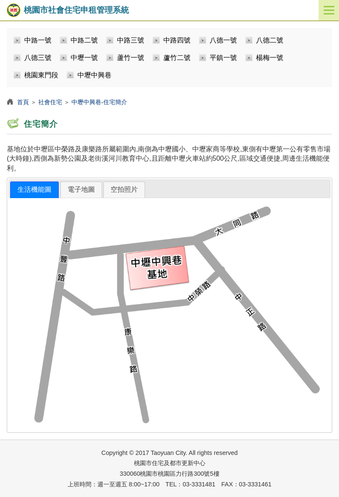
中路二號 (84, 40)
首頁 (23, 102)
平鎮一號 (223, 57)
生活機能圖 (34, 189)
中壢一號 (84, 57)
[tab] (34, 190)
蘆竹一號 (130, 57)
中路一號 (37, 40)
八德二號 (269, 40)
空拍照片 (124, 189)
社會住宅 (50, 102)
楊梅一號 (269, 57)
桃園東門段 (41, 75)
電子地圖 (81, 189)
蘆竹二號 (177, 57)
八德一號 (223, 40)
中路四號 (177, 40)
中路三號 (130, 40)
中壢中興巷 (94, 75)
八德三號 (37, 57)
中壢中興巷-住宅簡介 (99, 102)
